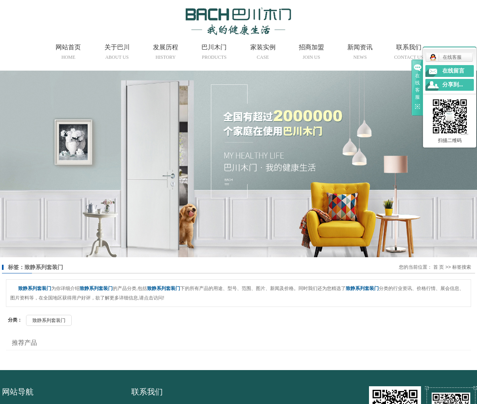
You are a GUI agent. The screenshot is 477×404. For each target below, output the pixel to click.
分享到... (452, 85)
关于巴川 (117, 53)
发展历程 (165, 53)
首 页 (438, 267)
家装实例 (263, 53)
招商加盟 (311, 53)
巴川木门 (214, 53)
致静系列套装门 (48, 320)
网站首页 (68, 53)
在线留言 (453, 71)
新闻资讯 (360, 53)
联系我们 (409, 53)
